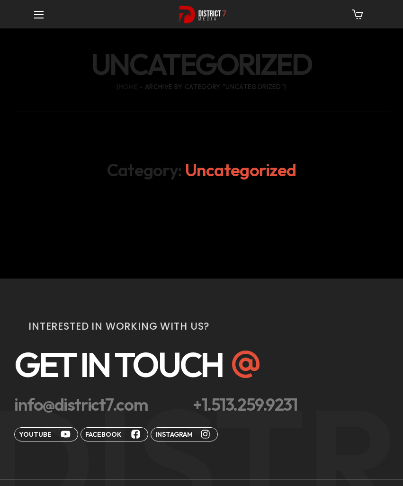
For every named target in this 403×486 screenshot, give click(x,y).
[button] (357, 14)
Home (128, 86)
